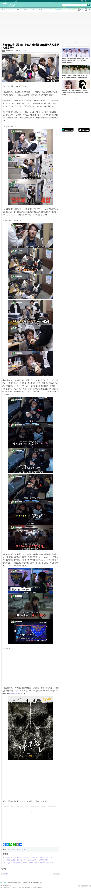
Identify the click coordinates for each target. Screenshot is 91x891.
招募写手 (39, 887)
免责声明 (21, 887)
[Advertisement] (30, 826)
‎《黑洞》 (17, 691)
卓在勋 (23, 849)
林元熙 (18, 849)
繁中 (82, 1)
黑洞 (9, 849)
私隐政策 (27, 887)
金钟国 (13, 849)
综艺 (4, 50)
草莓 (23, 50)
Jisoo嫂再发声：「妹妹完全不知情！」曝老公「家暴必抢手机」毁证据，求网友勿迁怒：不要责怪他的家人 (75, 92)
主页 (1, 882)
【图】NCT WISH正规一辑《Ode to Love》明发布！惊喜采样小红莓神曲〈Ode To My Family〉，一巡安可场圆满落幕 (75, 60)
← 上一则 (4, 874)
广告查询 (33, 887)
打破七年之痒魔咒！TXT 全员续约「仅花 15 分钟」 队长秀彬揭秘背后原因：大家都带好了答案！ (75, 76)
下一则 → (56, 874)
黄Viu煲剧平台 (14, 694)
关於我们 (15, 887)
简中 (86, 1)
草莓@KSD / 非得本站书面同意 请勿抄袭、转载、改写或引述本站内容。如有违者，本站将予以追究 (29, 806)
